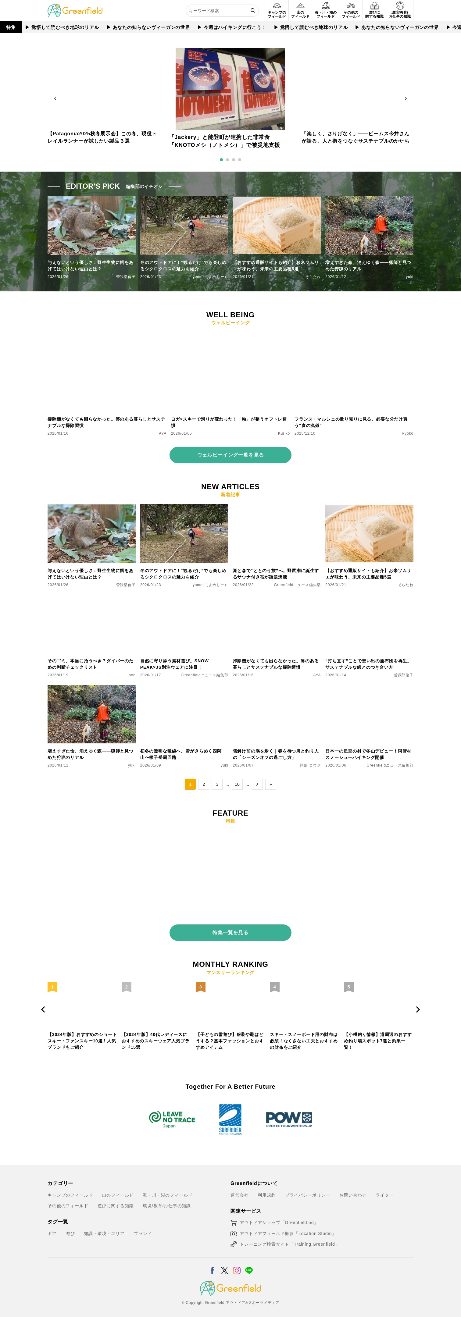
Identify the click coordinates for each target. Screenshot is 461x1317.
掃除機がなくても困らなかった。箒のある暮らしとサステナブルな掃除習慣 (106, 422)
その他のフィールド (68, 1200)
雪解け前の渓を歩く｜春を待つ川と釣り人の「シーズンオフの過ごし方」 (276, 754)
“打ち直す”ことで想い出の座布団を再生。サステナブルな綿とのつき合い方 (368, 664)
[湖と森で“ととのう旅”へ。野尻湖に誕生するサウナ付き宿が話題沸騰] (277, 507)
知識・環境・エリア (104, 1228)
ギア (52, 1228)
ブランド (143, 1228)
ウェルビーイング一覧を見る (230, 454)
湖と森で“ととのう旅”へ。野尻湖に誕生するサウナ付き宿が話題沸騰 (276, 573)
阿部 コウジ (310, 765)
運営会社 (239, 1189)
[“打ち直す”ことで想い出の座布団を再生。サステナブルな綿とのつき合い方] (369, 598)
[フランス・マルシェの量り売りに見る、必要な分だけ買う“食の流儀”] (354, 335)
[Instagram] (237, 1261)
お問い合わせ (352, 1189)
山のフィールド (118, 1189)
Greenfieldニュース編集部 (297, 585)
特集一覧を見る (230, 927)
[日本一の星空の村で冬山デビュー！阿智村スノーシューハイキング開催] (369, 688)
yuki (409, 277)
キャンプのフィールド (70, 1189)
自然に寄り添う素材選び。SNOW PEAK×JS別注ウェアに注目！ (174, 664)
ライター (385, 1189)
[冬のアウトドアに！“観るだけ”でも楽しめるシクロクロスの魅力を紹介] (184, 507)
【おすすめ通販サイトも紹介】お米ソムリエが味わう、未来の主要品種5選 (276, 265)
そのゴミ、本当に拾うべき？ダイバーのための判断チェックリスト (91, 664)
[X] (224, 1261)
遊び (70, 1228)
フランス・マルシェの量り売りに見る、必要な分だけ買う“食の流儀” (351, 422)
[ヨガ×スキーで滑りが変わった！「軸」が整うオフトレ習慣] (230, 335)
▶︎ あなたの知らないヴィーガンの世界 (148, 27)
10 (237, 784)
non (132, 675)
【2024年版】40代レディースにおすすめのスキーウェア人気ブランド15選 (156, 1036)
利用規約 (267, 1189)
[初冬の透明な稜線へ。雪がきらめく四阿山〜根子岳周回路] (184, 688)
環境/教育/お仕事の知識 (167, 1200)
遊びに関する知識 (116, 1200)
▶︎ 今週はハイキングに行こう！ (231, 27)
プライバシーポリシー (307, 1189)
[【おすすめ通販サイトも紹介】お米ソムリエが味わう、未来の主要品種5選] (369, 507)
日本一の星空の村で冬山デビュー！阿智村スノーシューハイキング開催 (368, 754)
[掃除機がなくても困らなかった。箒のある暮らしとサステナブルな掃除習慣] (107, 335)
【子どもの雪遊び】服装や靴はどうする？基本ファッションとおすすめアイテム (230, 1036)
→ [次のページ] (257, 784)
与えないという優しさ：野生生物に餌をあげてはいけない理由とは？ (91, 265)
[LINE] (249, 1261)
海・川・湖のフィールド (167, 1189)
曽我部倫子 (126, 277)
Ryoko (407, 433)
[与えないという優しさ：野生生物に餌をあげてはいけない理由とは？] (92, 507)
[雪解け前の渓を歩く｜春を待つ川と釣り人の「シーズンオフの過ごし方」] (277, 688)
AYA (162, 433)
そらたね (313, 277)
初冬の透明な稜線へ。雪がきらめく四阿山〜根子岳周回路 (181, 754)
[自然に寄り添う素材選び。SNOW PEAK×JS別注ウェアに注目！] (184, 598)
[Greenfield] (75, 7)
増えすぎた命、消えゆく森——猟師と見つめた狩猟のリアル (368, 265)
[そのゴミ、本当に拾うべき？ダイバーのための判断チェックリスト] (92, 598)
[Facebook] (212, 1261)
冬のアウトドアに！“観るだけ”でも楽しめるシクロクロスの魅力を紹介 (183, 265)
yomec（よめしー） (210, 277)
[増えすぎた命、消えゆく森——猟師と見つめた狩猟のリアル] (92, 688)
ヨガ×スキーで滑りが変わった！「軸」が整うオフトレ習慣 (229, 422)
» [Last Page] (271, 784)
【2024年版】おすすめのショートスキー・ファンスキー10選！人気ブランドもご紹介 (82, 1036)
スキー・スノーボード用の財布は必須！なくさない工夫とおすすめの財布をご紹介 (304, 1036)
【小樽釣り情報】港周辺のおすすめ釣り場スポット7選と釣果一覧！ (378, 1036)
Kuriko (284, 433)
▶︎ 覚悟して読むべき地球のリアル (62, 27)
